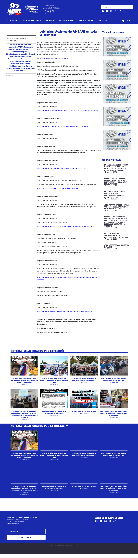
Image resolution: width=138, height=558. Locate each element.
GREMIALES (51, 21)
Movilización (12, 59)
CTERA (20, 47)
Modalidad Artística (13, 54)
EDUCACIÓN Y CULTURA (87, 21)
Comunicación (12, 47)
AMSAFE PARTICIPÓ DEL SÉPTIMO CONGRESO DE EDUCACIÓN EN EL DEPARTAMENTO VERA (113, 380)
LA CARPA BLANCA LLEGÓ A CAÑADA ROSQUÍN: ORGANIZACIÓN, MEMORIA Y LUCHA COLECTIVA (84, 380)
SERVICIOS (104, 21)
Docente (11, 49)
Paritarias (24, 68)
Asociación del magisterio (22, 45)
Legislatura (25, 52)
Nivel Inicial (15, 64)
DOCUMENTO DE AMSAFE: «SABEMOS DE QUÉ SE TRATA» (52, 58)
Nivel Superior (27, 66)
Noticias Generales (13, 68)
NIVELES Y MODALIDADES (33, 21)
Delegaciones (29, 47)
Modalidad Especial (28, 54)
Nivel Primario (25, 64)
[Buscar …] (117, 7)
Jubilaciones (16, 52)
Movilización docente (25, 59)
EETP (31, 49)
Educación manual (21, 49)
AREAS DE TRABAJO (67, 21)
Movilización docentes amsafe (20, 61)
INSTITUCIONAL (13, 21)
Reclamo (31, 68)
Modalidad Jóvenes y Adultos (20, 56)
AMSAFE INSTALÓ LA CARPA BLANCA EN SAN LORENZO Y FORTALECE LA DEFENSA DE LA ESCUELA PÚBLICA (54, 380)
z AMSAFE (23, 71)
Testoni (16, 71)
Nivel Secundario (15, 66)
